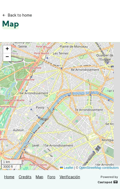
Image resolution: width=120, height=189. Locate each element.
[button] (7, 49)
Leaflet (66, 168)
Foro (51, 177)
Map (39, 177)
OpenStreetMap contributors (99, 168)
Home (9, 177)
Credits (25, 177)
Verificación (70, 177)
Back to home (17, 15)
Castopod (108, 182)
